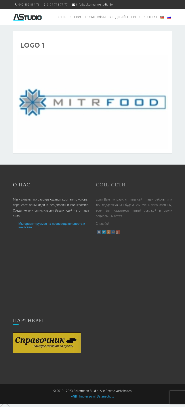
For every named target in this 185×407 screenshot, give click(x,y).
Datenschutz (105, 389)
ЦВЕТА (135, 17)
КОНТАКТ (150, 17)
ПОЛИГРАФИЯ (95, 17)
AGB (74, 389)
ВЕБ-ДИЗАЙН (118, 17)
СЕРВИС (76, 17)
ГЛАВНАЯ (60, 17)
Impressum (87, 389)
